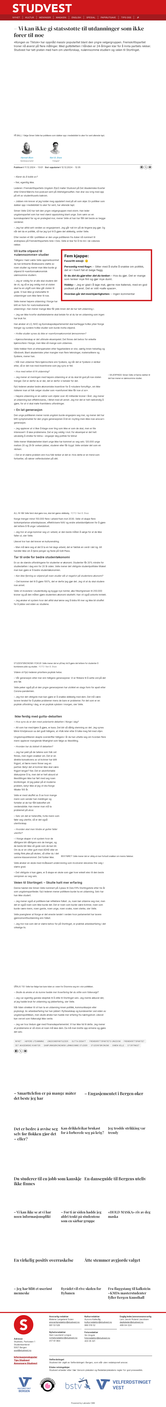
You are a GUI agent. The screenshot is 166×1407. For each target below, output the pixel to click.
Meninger (45, 17)
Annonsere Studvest (25, 1363)
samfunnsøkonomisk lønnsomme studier (66, 1045)
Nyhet (16, 17)
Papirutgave (108, 17)
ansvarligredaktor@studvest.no (64, 1322)
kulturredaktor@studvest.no (98, 1322)
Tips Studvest (22, 1360)
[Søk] (138, 17)
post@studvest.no (22, 1350)
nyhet (18, 1041)
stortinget (133, 1045)
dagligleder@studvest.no (131, 1322)
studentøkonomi (100, 1045)
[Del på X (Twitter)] (146, 167)
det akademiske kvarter (27, 1045)
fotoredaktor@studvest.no (97, 1338)
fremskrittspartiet (134, 1041)
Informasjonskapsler (25, 1357)
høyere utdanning (34, 1041)
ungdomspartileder (57, 1041)
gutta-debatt (79, 1041)
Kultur (29, 17)
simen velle (118, 1045)
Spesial (90, 17)
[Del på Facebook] (142, 167)
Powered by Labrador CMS (83, 1403)
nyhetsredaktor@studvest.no (63, 1338)
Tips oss (126, 17)
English (76, 17)
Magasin (61, 17)
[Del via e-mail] (150, 167)
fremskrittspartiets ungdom (104, 1041)
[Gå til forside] (42, 8)
